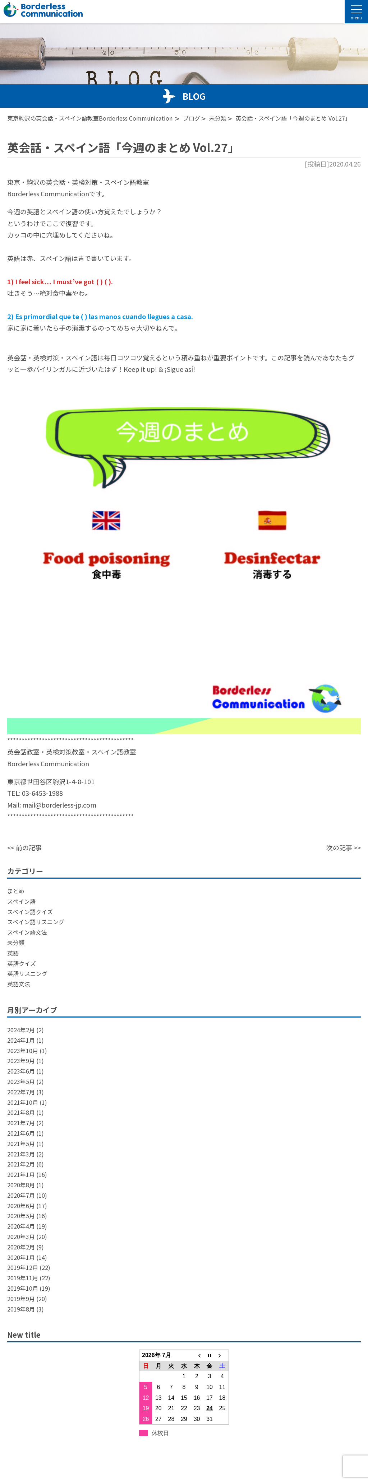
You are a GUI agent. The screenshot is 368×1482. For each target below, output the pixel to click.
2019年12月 (22, 1267)
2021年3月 (21, 1154)
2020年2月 (21, 1247)
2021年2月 (21, 1164)
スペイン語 (21, 901)
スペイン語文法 (27, 932)
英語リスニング (27, 973)
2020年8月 (21, 1185)
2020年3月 (21, 1236)
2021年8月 (21, 1112)
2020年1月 (21, 1257)
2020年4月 (21, 1226)
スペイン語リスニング (35, 921)
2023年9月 (21, 1060)
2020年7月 (21, 1195)
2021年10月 (22, 1102)
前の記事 (29, 847)
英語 (13, 953)
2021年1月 (21, 1174)
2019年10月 (22, 1288)
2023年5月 (21, 1081)
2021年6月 (21, 1133)
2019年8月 (21, 1309)
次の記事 (339, 847)
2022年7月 (21, 1092)
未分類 (15, 942)
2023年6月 (21, 1071)
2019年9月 (21, 1298)
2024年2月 (21, 1029)
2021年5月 (21, 1143)
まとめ (15, 891)
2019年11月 (22, 1277)
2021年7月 (21, 1122)
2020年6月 (21, 1205)
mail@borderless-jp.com (59, 804)
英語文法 (18, 984)
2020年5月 (21, 1215)
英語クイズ (21, 963)
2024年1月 (21, 1040)
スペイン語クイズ (30, 911)
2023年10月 (22, 1050)
